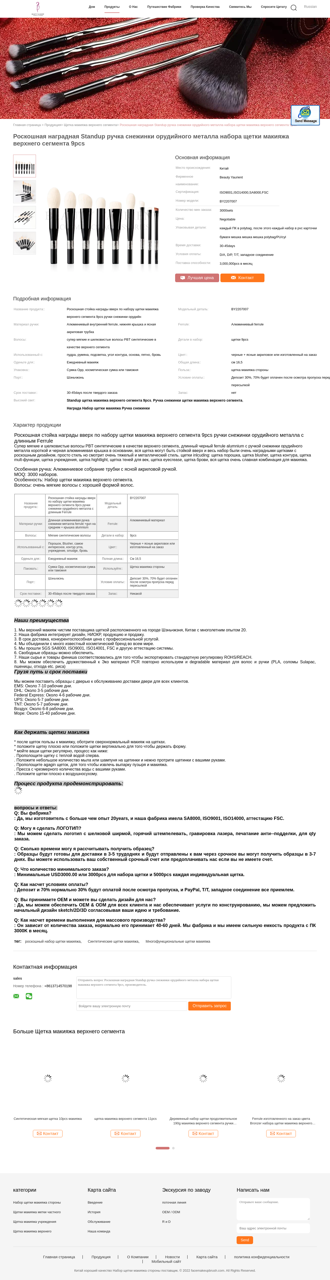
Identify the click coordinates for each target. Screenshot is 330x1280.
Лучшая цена (197, 277)
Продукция (101, 1257)
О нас (133, 7)
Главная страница (59, 1257)
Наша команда (99, 1231)
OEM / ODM (171, 1212)
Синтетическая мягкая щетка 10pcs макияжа (48, 1119)
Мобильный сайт (166, 1261)
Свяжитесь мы (240, 7)
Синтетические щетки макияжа (113, 941)
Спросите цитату (274, 7)
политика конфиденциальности (262, 1257)
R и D (166, 1222)
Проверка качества (205, 7)
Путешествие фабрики (164, 7)
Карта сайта (207, 1257)
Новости (172, 1257)
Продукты (112, 7)
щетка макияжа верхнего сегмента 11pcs (125, 1119)
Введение (95, 1202)
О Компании (138, 1257)
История (94, 1212)
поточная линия (174, 1202)
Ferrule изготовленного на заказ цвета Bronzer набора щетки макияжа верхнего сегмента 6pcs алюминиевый (281, 1121)
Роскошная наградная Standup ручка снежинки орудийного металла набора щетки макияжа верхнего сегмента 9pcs (208, 125)
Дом (92, 7)
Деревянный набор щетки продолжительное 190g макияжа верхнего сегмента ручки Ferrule (203, 1121)
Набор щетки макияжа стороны (37, 1202)
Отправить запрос (209, 1006)
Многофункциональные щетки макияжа (178, 941)
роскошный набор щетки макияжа (52, 941)
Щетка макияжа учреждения (34, 1222)
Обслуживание (99, 1222)
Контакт (242, 277)
